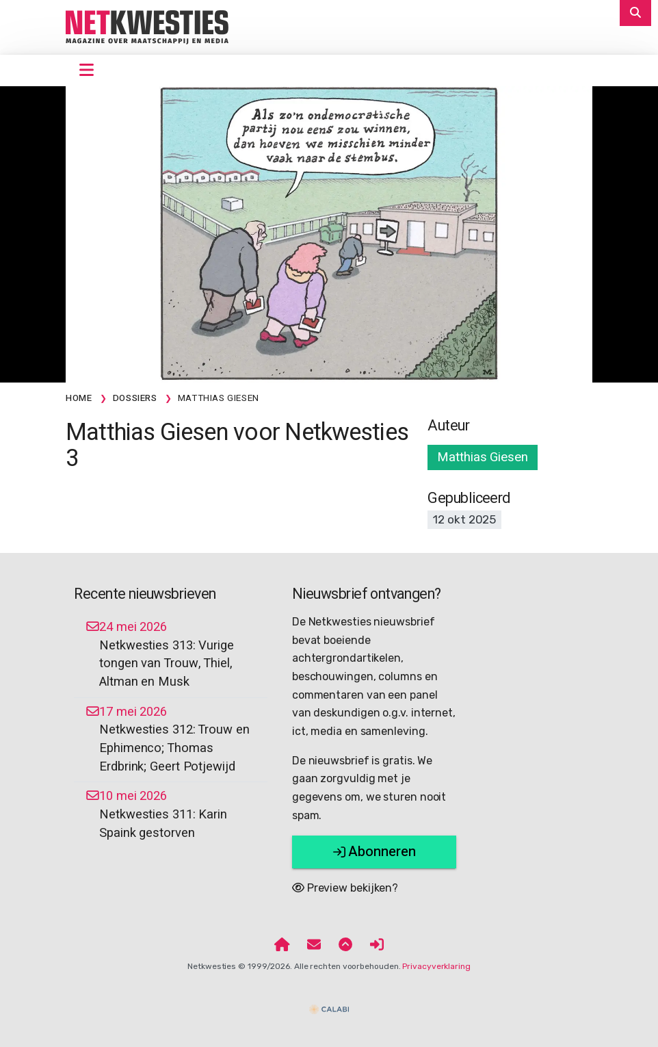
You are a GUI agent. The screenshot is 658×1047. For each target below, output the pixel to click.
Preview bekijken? (345, 887)
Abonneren (374, 852)
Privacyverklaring (436, 966)
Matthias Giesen (482, 457)
